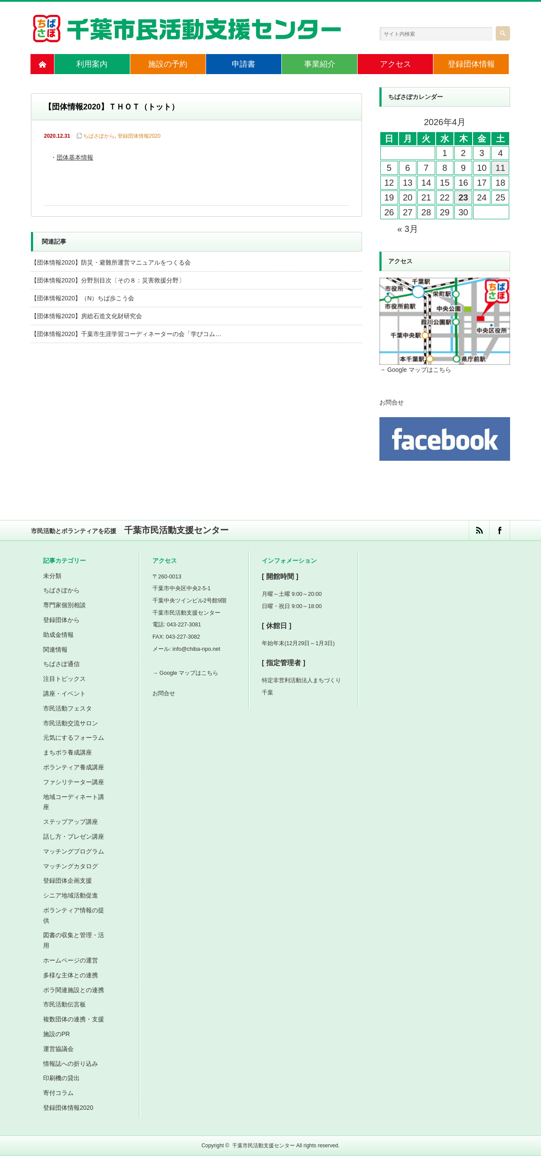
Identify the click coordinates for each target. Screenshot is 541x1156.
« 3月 (407, 229)
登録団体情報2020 (139, 136)
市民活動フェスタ (67, 708)
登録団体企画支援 (67, 880)
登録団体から (61, 619)
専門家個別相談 (64, 605)
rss (479, 530)
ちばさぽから (99, 136)
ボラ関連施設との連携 (73, 989)
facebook (499, 530)
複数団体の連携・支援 (73, 1019)
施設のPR (56, 1033)
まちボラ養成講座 (67, 752)
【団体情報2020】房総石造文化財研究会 (86, 316)
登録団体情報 (471, 64)
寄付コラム (58, 1092)
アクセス (395, 64)
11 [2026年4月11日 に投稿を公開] (500, 168)
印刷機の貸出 (61, 1077)
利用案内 (92, 64)
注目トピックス (64, 678)
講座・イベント (64, 693)
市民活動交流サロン (70, 723)
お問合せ (391, 402)
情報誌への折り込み (70, 1063)
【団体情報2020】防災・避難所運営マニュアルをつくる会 (111, 262)
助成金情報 (58, 634)
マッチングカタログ (70, 866)
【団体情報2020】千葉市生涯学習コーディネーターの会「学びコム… (126, 333)
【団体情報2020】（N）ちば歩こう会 (82, 298)
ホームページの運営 (70, 960)
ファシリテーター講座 (73, 782)
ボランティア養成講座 (73, 767)
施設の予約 (167, 64)
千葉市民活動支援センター (263, 1145)
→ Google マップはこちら (415, 369)
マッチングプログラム (73, 851)
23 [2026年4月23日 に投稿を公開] (463, 197)
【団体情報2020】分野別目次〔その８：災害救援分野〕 (108, 280)
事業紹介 (319, 64)
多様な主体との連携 (70, 975)
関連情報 (55, 649)
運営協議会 (58, 1048)
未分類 (52, 575)
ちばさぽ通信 (61, 663)
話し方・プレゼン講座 (73, 836)
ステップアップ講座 (70, 821)
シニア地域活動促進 (70, 895)
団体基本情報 (75, 158)
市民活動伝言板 (64, 1004)
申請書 (243, 64)
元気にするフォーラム (73, 737)
